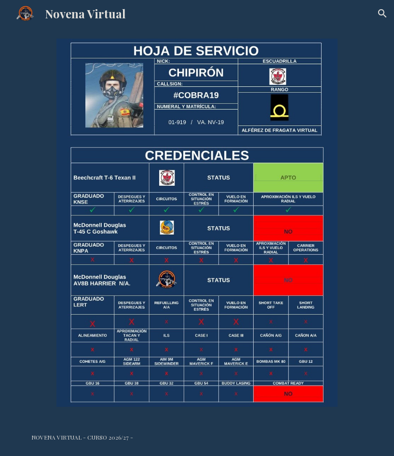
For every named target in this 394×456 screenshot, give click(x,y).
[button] (382, 13)
